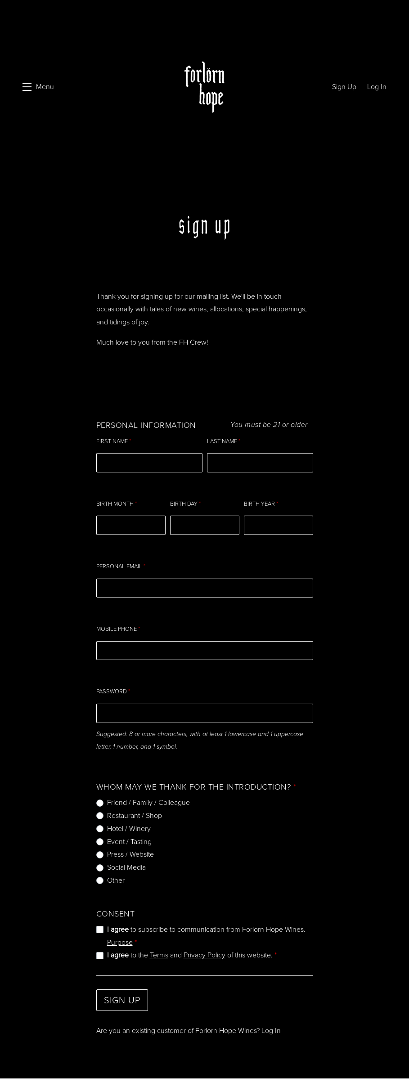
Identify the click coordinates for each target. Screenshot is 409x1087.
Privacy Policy (204, 949)
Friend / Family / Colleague (148, 797)
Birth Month (116, 498)
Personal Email (120, 561)
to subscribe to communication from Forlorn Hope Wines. (206, 930)
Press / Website (130, 849)
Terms (159, 949)
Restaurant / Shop (134, 810)
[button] (38, 87)
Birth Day (185, 498)
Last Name (223, 435)
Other (116, 875)
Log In (271, 1025)
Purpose (120, 936)
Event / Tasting (129, 836)
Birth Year (261, 498)
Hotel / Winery (129, 822)
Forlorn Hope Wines (204, 87)
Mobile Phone (118, 623)
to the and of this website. (192, 949)
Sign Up (122, 995)
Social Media (126, 862)
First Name (113, 435)
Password (113, 686)
